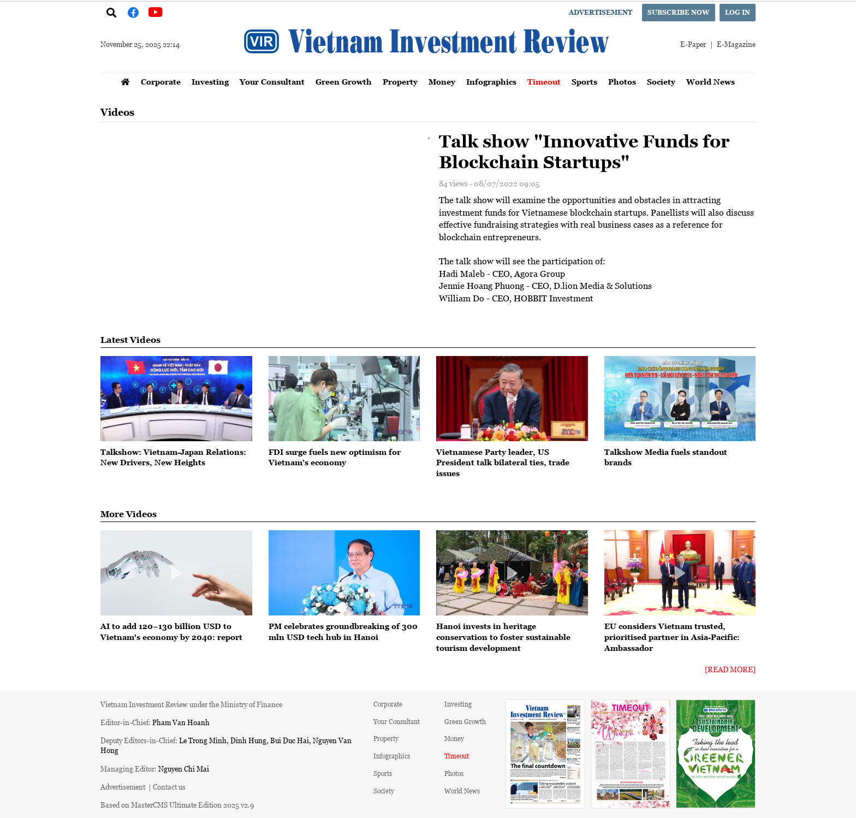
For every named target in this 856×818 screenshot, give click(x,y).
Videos (117, 112)
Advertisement (600, 12)
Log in (737, 12)
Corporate (161, 81)
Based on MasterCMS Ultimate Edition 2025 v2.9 (177, 804)
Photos (622, 81)
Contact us (169, 786)
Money (442, 81)
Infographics (491, 81)
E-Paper (693, 44)
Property (400, 81)
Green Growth (344, 81)
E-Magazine (736, 44)
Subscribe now (678, 12)
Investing (210, 81)
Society (661, 81)
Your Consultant (272, 81)
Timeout (544, 81)
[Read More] (730, 669)
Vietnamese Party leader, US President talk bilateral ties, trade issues (502, 462)
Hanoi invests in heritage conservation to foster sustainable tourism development (503, 636)
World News (710, 81)
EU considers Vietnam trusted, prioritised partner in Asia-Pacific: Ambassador (672, 636)
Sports (584, 81)
